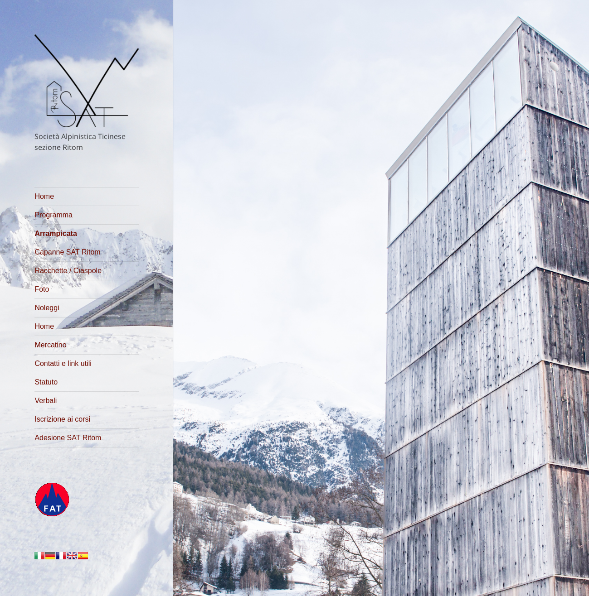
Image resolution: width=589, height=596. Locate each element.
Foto (41, 289)
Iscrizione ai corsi (62, 419)
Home (44, 196)
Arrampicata (55, 233)
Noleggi (46, 308)
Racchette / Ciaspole (68, 270)
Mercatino (50, 345)
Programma (53, 215)
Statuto (46, 382)
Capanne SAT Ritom (67, 252)
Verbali (45, 400)
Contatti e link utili (62, 363)
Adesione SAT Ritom (67, 438)
